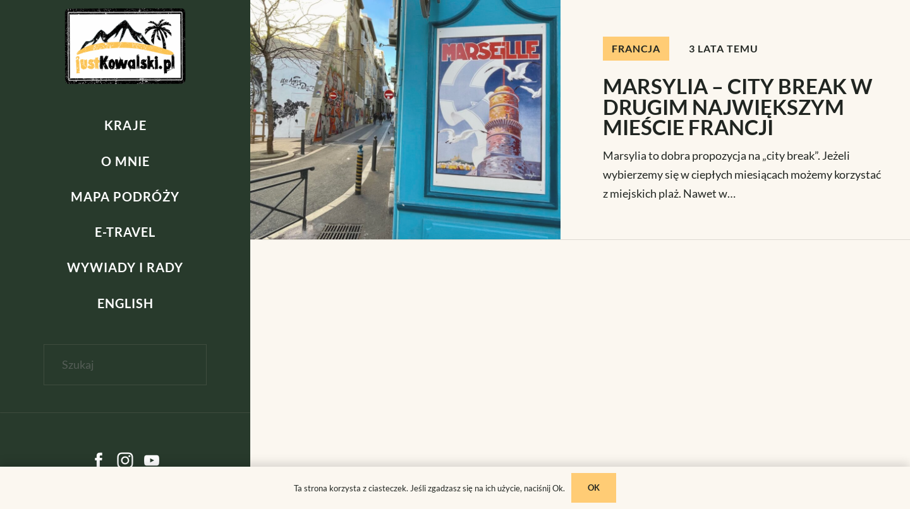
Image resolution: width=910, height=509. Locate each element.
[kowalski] (125, 46)
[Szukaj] (125, 364)
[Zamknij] (125, 385)
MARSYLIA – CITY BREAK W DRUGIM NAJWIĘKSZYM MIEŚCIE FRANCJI (738, 107)
